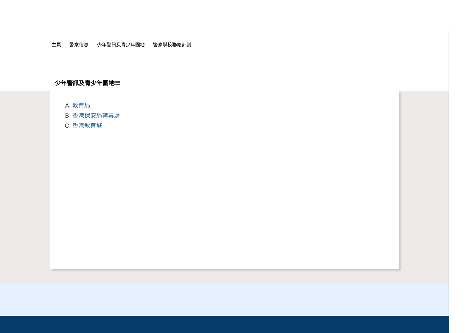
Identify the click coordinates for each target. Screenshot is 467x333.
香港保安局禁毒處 (96, 115)
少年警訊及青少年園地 (121, 44)
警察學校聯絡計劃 (172, 44)
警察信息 (78, 44)
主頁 (56, 44)
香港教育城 (87, 125)
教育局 (81, 105)
